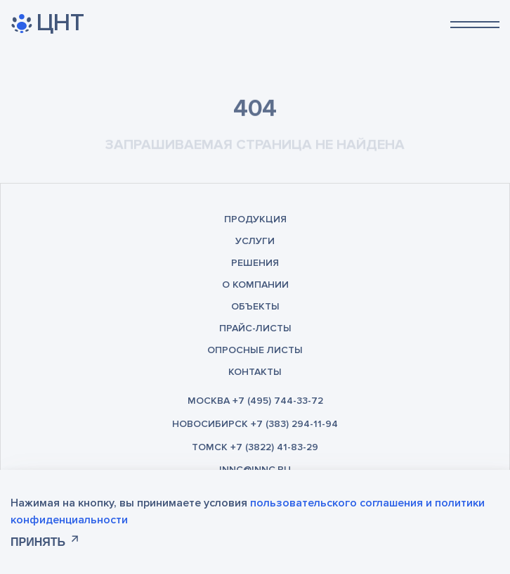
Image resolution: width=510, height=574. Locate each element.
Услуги (255, 241)
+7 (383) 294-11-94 (294, 424)
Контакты (255, 372)
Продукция (255, 219)
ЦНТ (47, 24)
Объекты (255, 306)
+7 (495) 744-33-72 (278, 401)
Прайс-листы (255, 328)
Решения (255, 263)
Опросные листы (255, 350)
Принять (38, 542)
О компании (255, 285)
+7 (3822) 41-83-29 (274, 447)
